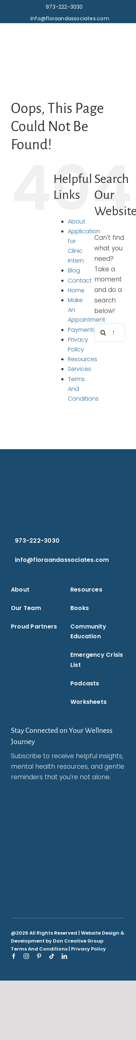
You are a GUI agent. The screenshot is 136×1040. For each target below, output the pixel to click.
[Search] (103, 332)
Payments (82, 330)
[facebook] (13, 956)
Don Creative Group (78, 940)
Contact (80, 280)
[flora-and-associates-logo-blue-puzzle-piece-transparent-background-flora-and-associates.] (34, 33)
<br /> (68, 841)
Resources (82, 359)
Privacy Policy (88, 948)
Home (76, 290)
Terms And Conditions (39, 948)
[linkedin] (64, 956)
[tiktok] (51, 956)
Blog (74, 270)
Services (79, 369)
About (76, 221)
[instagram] (26, 956)
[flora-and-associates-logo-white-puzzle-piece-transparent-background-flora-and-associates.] (51, 473)
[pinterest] (39, 956)
